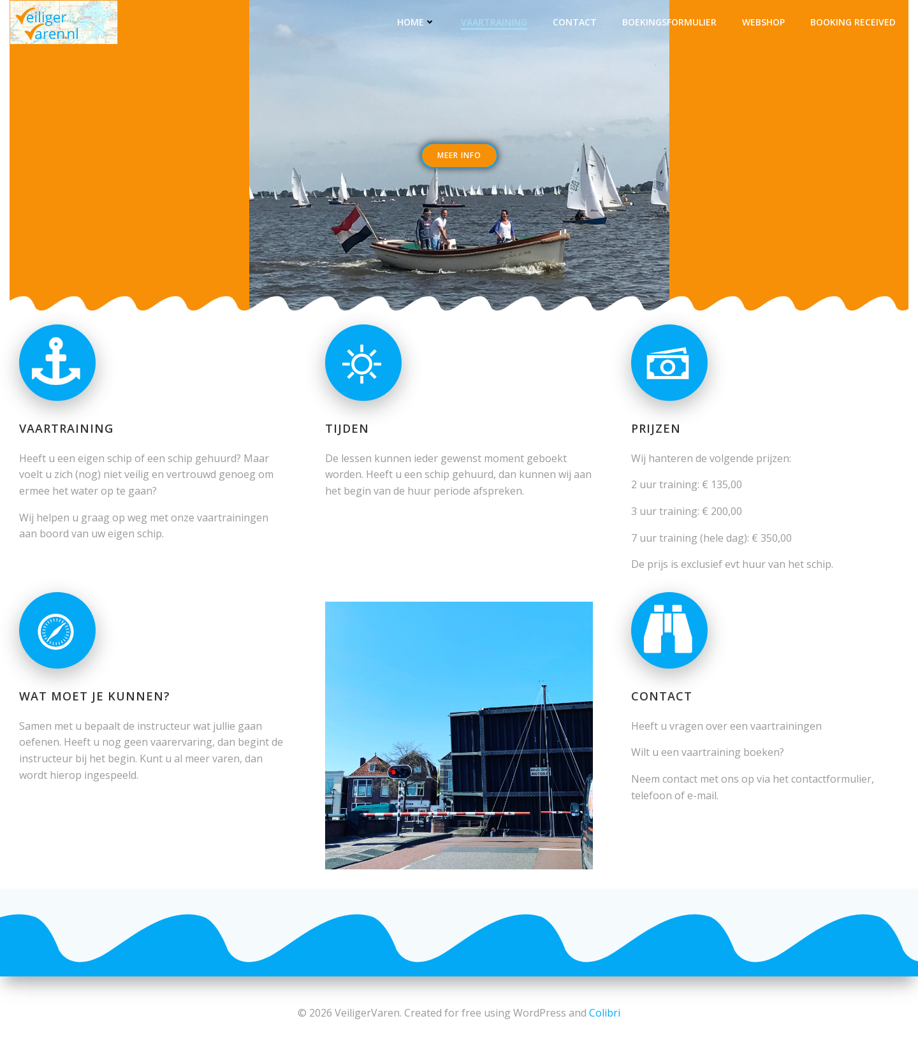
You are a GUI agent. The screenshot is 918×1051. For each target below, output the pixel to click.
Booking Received (853, 22)
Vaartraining (494, 22)
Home (416, 22)
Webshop (763, 22)
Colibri (604, 1013)
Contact (575, 22)
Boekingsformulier (669, 22)
